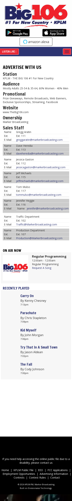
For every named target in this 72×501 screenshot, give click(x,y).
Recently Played (16, 288)
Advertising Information (54, 474)
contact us (46, 462)
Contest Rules (37, 477)
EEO (40, 470)
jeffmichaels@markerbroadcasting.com (39, 181)
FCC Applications (58, 470)
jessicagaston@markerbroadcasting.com (40, 167)
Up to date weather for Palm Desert (36, 423)
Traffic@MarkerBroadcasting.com (36, 224)
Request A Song (41, 268)
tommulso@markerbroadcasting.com (38, 194)
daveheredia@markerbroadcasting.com (40, 153)
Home (5, 470)
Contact (55, 477)
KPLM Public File (23, 470)
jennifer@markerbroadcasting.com (48, 208)
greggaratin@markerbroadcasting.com (39, 139)
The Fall (26, 364)
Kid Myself (28, 330)
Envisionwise (34, 488)
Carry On (27, 295)
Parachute (28, 312)
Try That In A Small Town (38, 347)
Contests (19, 477)
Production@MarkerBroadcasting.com (39, 238)
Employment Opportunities (19, 474)
